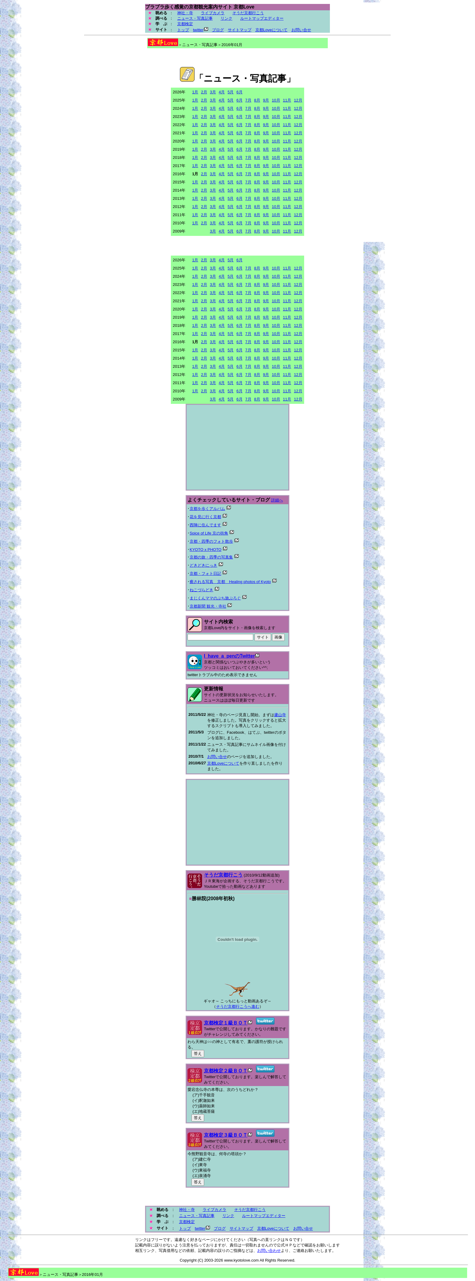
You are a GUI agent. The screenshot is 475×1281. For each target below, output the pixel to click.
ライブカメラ (212, 13)
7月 (248, 100)
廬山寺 (280, 715)
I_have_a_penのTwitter (229, 656)
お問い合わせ (269, 1250)
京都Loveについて (271, 30)
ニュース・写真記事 (195, 18)
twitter (198, 30)
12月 (298, 100)
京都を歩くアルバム (207, 508)
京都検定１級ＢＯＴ (225, 1022)
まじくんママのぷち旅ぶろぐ (215, 598)
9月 (266, 100)
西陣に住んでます (205, 525)
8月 (257, 100)
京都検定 (185, 24)
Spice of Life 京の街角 (209, 533)
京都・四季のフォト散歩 (211, 541)
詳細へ (277, 500)
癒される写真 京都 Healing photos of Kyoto (230, 581)
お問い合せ (301, 30)
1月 (195, 92)
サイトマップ (239, 30)
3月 (213, 92)
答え (198, 1053)
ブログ (218, 30)
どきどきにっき (203, 565)
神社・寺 (185, 13)
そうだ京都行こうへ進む (237, 1006)
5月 (231, 92)
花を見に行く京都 (205, 517)
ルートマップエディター (262, 18)
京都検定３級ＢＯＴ (225, 1135)
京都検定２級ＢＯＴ (225, 1070)
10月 (276, 100)
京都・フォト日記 (205, 573)
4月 (222, 92)
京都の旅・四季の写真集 (211, 557)
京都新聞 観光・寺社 (208, 606)
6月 (239, 92)
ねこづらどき (201, 590)
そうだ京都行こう (248, 13)
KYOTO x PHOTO (205, 549)
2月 (204, 92)
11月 (287, 100)
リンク (226, 18)
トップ (183, 30)
